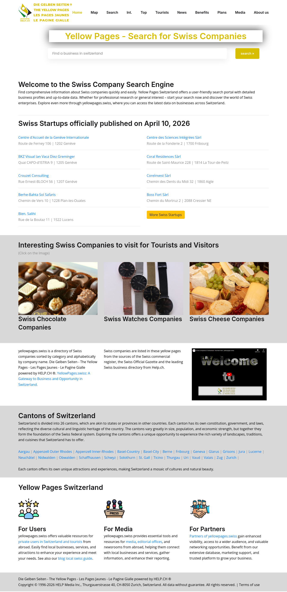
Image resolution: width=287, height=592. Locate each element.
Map (94, 12)
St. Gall (144, 458)
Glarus (214, 452)
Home (77, 12)
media (131, 542)
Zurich (231, 458)
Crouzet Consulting (33, 175)
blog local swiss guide (75, 559)
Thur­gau (173, 458)
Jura (242, 452)
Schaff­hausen (90, 458)
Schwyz (110, 458)
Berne (167, 452)
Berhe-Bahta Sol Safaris (37, 194)
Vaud (196, 458)
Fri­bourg (182, 452)
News (182, 12)
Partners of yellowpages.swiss (213, 536)
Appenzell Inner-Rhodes (95, 452)
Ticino (158, 458)
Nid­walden (46, 458)
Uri (186, 458)
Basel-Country (128, 452)
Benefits (202, 12)
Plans (221, 12)
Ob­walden (67, 458)
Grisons (229, 452)
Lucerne (255, 452)
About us (261, 12)
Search (112, 12)
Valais (208, 458)
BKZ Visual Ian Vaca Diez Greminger (46, 156)
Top (144, 12)
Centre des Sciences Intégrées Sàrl (174, 137)
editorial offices (150, 542)
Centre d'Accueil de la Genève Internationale (53, 137)
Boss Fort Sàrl (158, 194)
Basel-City (151, 452)
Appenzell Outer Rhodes (52, 452)
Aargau (24, 452)
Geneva (199, 452)
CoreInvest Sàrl (159, 175)
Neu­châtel (26, 458)
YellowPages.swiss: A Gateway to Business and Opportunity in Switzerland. (54, 379)
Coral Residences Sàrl (164, 156)
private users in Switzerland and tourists (50, 542)
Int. (129, 12)
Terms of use (252, 585)
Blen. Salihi (27, 214)
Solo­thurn (127, 458)
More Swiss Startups (166, 215)
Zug (220, 458)
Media (240, 12)
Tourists (162, 12)
